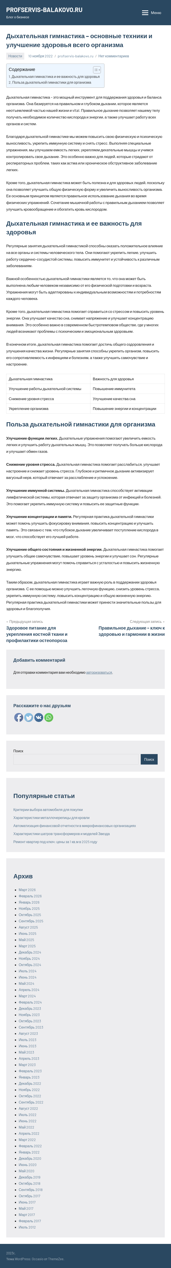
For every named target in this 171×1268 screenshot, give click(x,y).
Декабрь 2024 (30, 952)
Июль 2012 (27, 1227)
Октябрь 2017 (29, 1196)
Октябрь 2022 (30, 1096)
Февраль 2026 (30, 896)
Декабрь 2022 (30, 1083)
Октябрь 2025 (30, 915)
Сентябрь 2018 (31, 1189)
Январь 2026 (29, 902)
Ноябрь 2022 (29, 1089)
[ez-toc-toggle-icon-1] (95, 70)
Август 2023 (28, 1033)
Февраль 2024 (30, 1002)
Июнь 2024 (28, 977)
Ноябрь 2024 (29, 958)
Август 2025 (28, 927)
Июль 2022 (28, 1114)
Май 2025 (26, 939)
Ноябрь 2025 (29, 908)
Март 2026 (27, 890)
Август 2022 (28, 1108)
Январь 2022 (29, 1152)
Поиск (18, 751)
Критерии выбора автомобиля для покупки (48, 809)
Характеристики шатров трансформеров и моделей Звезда (61, 833)
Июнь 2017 (27, 1202)
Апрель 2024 (29, 989)
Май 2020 (26, 1171)
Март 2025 (27, 946)
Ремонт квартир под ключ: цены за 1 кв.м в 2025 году (55, 842)
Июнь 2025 (27, 933)
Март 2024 (27, 996)
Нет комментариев (113, 56)
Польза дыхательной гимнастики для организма (51, 82)
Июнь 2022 (28, 1121)
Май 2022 (26, 1127)
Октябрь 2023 (30, 1021)
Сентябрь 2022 (31, 1102)
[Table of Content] (97, 69)
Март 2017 (27, 1214)
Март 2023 (27, 1064)
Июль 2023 (27, 1039)
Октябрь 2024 (30, 964)
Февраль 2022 (30, 1146)
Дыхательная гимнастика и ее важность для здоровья (56, 76)
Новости (15, 56)
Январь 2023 (29, 1077)
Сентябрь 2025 (31, 921)
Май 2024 (26, 983)
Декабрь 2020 (30, 1158)
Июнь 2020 (28, 1164)
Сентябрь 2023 (31, 1027)
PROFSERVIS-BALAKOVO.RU (45, 9)
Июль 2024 (28, 971)
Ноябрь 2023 (29, 1014)
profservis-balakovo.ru (76, 56)
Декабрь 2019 (29, 1177)
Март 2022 (27, 1139)
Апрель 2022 (29, 1133)
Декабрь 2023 (30, 1008)
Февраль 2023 (30, 1071)
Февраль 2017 (30, 1221)
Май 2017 (26, 1208)
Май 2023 (26, 1052)
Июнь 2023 (27, 1046)
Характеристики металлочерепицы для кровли (51, 817)
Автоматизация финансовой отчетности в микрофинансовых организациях (74, 825)
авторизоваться (99, 672)
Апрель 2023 (29, 1058)
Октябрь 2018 (29, 1183)
